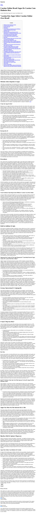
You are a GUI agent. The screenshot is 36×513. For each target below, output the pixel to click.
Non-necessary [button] (3, 505)
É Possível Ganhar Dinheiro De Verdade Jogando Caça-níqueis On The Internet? (11, 47)
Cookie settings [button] (3, 482)
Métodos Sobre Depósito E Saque (10, 24)
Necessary (4, 498)
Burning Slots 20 (7, 26)
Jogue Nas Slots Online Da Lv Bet (10, 40)
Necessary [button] (2, 497)
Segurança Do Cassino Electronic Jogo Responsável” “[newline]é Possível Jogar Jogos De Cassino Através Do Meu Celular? (12, 33)
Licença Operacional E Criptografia (10, 35)
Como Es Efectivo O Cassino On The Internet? (12, 54)
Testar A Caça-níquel (7, 64)
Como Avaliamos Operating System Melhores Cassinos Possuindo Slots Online (12, 29)
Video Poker (6, 63)
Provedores (6, 27)
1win (30, 101)
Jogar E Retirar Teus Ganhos (9, 61)
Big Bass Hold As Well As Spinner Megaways (12, 41)
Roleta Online (6, 55)
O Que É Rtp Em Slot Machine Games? (11, 36)
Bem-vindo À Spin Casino (8, 50)
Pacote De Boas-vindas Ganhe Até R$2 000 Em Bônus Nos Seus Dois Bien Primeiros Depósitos (12, 66)
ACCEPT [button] (8, 482)
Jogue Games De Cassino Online (10, 62)
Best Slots (5, 37)
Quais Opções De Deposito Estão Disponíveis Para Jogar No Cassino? (12, 45)
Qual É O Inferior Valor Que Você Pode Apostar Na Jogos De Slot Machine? (12, 39)
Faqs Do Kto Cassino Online (9, 58)
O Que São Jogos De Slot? (8, 25)
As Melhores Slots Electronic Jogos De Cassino (12, 51)
